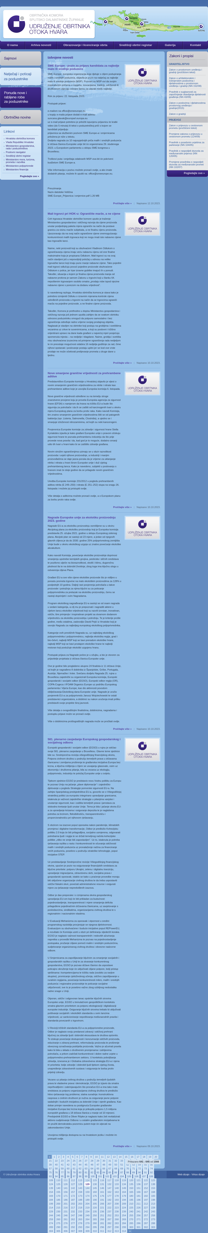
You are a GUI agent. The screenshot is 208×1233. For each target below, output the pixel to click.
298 (117, 1227)
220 (95, 1207)
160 (95, 1192)
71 (133, 1168)
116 (102, 1180)
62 (80, 1168)
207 (109, 1203)
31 (110, 1160)
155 (58, 1192)
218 (80, 1207)
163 (117, 1192)
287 (146, 1223)
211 (138, 1203)
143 (80, 1188)
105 (129, 1176)
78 (68, 1172)
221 (102, 1207)
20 (155, 1157)
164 (124, 1192)
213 (153, 1203)
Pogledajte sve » (29, 176)
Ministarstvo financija (17, 169)
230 (58, 1211)
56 (151, 1164)
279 (87, 1223)
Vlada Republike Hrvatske (20, 142)
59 (62, 1168)
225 (131, 1207)
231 (65, 1211)
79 (74, 1172)
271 (138, 1219)
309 (87, 1231)
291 (65, 1227)
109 (51, 1180)
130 (95, 1184)
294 (87, 1227)
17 (138, 1157)
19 (149, 1157)
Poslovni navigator (16, 152)
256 (138, 1215)
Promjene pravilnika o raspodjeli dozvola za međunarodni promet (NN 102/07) (186, 164)
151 (138, 1188)
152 (146, 1188)
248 (80, 1215)
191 (102, 1199)
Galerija (170, 45)
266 (102, 1219)
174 (87, 1196)
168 (153, 1192)
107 (144, 1176)
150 (131, 1188)
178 (117, 1196)
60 (68, 1168)
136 (138, 1184)
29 (98, 1160)
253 (117, 1215)
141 (65, 1188)
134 (124, 1184)
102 (107, 1176)
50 (115, 1164)
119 (124, 1180)
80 (80, 1172)
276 (65, 1223)
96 (68, 1176)
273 (153, 1219)
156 (65, 1192)
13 (114, 1157)
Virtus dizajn (198, 1174)
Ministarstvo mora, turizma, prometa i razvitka (20, 160)
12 (108, 1157)
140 (58, 1188)
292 (73, 1227)
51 (121, 1164)
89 (133, 1172)
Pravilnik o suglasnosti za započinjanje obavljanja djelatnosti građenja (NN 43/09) (187, 94)
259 (51, 1219)
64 (92, 1168)
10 (96, 1157)
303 (153, 1227)
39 (50, 1164)
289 (51, 1227)
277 (73, 1223)
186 (65, 1199)
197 (146, 1199)
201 (65, 1203)
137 (146, 1184)
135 (131, 1184)
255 (131, 1215)
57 (50, 1168)
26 (80, 1160)
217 (73, 1207)
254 (124, 1215)
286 (138, 1223)
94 (56, 1176)
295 (95, 1227)
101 (100, 1176)
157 (73, 1192)
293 (80, 1227)
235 (95, 1211)
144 (87, 1188)
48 (103, 1164)
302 (146, 1227)
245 (58, 1215)
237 (109, 1211)
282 (109, 1223)
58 (56, 1168)
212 (146, 1203)
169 (51, 1196)
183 (153, 1196)
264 (87, 1219)
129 (87, 1184)
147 (109, 1188)
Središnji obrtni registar (135, 45)
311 (102, 1231)
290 (58, 1227)
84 (103, 1172)
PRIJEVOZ (175, 119)
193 (117, 1199)
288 (153, 1223)
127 (73, 1184)
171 (65, 1196)
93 (50, 1176)
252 (109, 1215)
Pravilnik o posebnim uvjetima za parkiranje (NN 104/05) (186, 143)
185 (58, 1199)
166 (138, 1192)
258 (153, 1215)
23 (62, 1160)
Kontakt (195, 45)
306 (65, 1231)
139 (51, 1188)
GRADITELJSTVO (179, 64)
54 (139, 1164)
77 (62, 1172)
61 (74, 1168)
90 (139, 1172)
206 (102, 1203)
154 (51, 1192)
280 (95, 1223)
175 (95, 1196)
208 (117, 1203)
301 (138, 1227)
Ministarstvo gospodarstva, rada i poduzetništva (20, 147)
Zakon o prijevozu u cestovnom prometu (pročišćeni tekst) (186, 126)
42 (68, 1164)
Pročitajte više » (122, 203)
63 (86, 1168)
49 (110, 1164)
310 (95, 1231)
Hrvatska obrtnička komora (20, 138)
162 (109, 1192)
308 (80, 1231)
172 (73, 1196)
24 (68, 1160)
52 (127, 1164)
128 (80, 1184)
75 (50, 1172)
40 (56, 1164)
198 (153, 1199)
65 (98, 1168)
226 (138, 1207)
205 (95, 1203)
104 (122, 1176)
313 (117, 1231)
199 (51, 1203)
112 (73, 1180)
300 (131, 1227)
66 (103, 1168)
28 (92, 1160)
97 (74, 1176)
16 (132, 1157)
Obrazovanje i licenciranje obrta (85, 45)
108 (151, 1176)
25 (74, 1160)
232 (73, 1211)
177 (109, 1196)
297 (109, 1227)
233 (80, 1211)
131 (102, 1184)
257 (146, 1215)
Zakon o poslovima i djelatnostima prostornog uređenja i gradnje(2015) (187, 105)
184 (51, 1199)
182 (146, 1196)
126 (65, 1184)
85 (110, 1172)
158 (80, 1192)
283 (117, 1223)
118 (117, 1180)
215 (58, 1207)
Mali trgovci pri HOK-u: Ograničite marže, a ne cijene (84, 213)
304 (51, 1231)
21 (50, 1160)
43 (74, 1164)
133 (117, 1184)
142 (73, 1188)
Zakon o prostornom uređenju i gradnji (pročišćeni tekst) (185, 71)
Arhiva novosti (41, 45)
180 (131, 1196)
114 (87, 1180)
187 (73, 1199)
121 (138, 1180)
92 (151, 1172)
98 (80, 1176)
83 (98, 1172)
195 (131, 1199)
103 (114, 1176)
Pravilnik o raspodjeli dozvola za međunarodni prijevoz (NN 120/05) (186, 153)
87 (121, 1172)
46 (92, 1164)
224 (124, 1207)
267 (109, 1219)
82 (92, 1172)
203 (80, 1203)
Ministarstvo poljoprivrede (19, 165)
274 (51, 1223)
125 (58, 1184)
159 (87, 1192)
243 (153, 1211)
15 (126, 1157)
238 (117, 1211)
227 (146, 1207)
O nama (12, 45)
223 (117, 1207)
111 (65, 1180)
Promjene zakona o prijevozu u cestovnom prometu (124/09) (185, 135)
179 (124, 1196)
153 (153, 1188)
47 (98, 1164)
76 (56, 1172)
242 (146, 1211)
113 (80, 1180)
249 (87, 1215)
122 (146, 1180)
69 (121, 1168)
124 (51, 1184)
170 (58, 1196)
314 (124, 1231)
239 (124, 1211)
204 (87, 1203)
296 (102, 1227)
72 (139, 1168)
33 (121, 1160)
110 (58, 1180)
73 (145, 1168)
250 (95, 1215)
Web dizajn (183, 1174)
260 (58, 1219)
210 (131, 1203)
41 (62, 1164)
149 (124, 1188)
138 (153, 1184)
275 (58, 1223)
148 (117, 1188)
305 (58, 1231)
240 (131, 1211)
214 (51, 1207)
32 (115, 1160)
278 (80, 1223)
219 (87, 1207)
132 (109, 1184)
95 (62, 1176)
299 (124, 1227)
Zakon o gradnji (177, 114)
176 (102, 1196)
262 (73, 1219)
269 (124, 1219)
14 (120, 1157)
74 (151, 1168)
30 (103, 1160)
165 (131, 1192)
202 (73, 1203)
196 (138, 1199)
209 (124, 1203)
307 (73, 1231)
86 (115, 1172)
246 (65, 1215)
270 (131, 1219)
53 (133, 1164)
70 (127, 1168)
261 (65, 1219)
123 (153, 1180)
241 (138, 1211)
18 (144, 1157)
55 (145, 1164)
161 (102, 1192)
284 (124, 1223)
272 (146, 1219)
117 (109, 1180)
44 (80, 1164)
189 (87, 1199)
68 (115, 1168)
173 (80, 1196)
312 (109, 1231)
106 (136, 1176)
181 (138, 1196)
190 (95, 1199)
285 (131, 1223)
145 (95, 1188)
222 (109, 1207)
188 (80, 1199)
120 (131, 1180)
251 (102, 1215)
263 (80, 1219)
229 (51, 1211)
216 (65, 1207)
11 (102, 1157)
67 (110, 1168)
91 (145, 1172)
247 (73, 1215)
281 (102, 1223)
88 (127, 1172)
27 (86, 1160)
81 (86, 1172)
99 (86, 1176)
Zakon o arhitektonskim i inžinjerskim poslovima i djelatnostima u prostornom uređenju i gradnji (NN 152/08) (185, 82)
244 (51, 1215)
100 (93, 1176)
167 (146, 1192)
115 (95, 1180)
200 (58, 1203)
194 (124, 1199)
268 (117, 1219)
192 (109, 1199)
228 (153, 1207)
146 (102, 1188)
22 (56, 1160)
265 (95, 1219)
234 (87, 1211)
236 (102, 1211)
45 (86, 1164)
